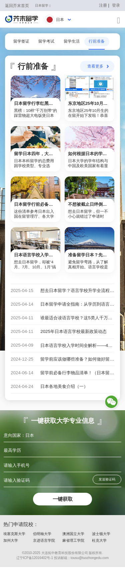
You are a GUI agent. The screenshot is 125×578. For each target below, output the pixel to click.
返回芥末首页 (17, 6)
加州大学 (10, 551)
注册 (103, 5)
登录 (116, 5)
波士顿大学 (101, 545)
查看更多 (95, 67)
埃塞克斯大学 (14, 545)
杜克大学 (99, 551)
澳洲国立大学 (73, 545)
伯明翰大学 (42, 545)
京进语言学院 (44, 551)
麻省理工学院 (73, 551)
